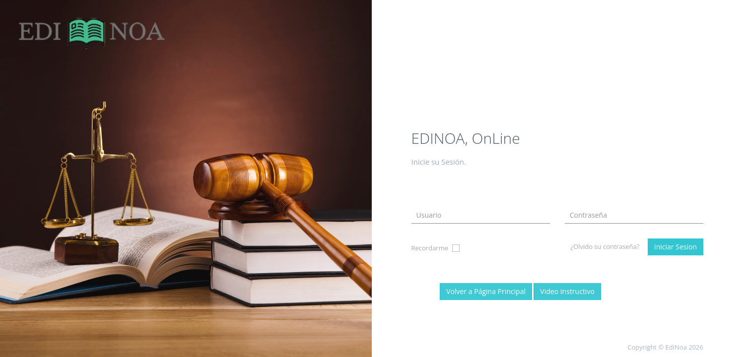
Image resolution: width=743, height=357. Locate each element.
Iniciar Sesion (675, 246)
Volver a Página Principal (486, 291)
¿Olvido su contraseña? (604, 246)
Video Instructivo (567, 291)
